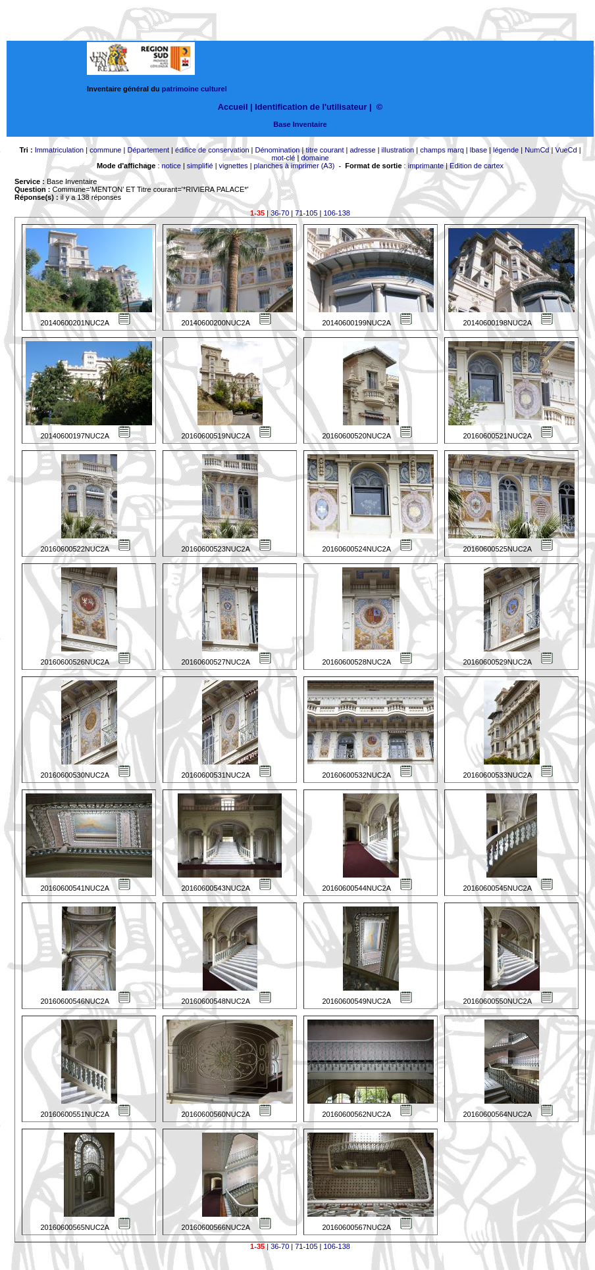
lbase (478, 150)
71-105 (306, 213)
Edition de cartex (477, 166)
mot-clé (283, 158)
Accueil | (235, 107)
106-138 (337, 213)
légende (506, 150)
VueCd (566, 150)
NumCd (537, 150)
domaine (314, 158)
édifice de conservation (212, 150)
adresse (362, 150)
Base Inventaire (299, 124)
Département (148, 150)
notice (171, 166)
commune (105, 150)
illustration (398, 150)
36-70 (280, 213)
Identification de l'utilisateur (311, 107)
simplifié (200, 166)
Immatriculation (59, 150)
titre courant (324, 150)
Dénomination (277, 150)
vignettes (233, 166)
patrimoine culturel (194, 89)
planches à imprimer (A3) (294, 166)
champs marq (442, 150)
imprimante (426, 166)
